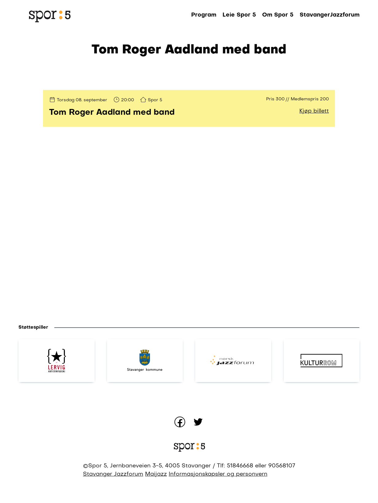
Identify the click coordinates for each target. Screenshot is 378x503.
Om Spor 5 (277, 15)
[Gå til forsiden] (49, 15)
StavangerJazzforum (330, 15)
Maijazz (156, 474)
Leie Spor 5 (239, 15)
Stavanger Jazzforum (113, 474)
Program (203, 15)
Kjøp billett (314, 111)
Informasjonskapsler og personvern (218, 474)
